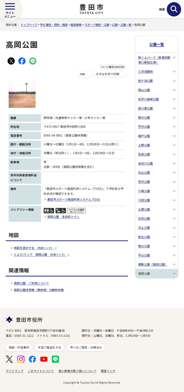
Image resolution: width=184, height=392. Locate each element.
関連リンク (108, 371)
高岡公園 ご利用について (31, 283)
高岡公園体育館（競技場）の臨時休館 (39, 290)
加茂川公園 (145, 163)
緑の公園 (144, 117)
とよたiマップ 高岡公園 (41, 254)
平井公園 (144, 126)
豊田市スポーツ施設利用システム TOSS (73, 199)
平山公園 (144, 255)
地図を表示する (35, 248)
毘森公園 (144, 154)
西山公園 (144, 90)
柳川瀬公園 (145, 108)
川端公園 (144, 191)
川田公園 (144, 200)
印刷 (82, 74)
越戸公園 (144, 136)
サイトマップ (14, 371)
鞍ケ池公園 (145, 80)
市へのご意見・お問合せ (86, 347)
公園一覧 (125, 25)
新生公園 (144, 237)
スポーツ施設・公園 (96, 25)
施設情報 (75, 25)
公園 (115, 25)
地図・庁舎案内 (19, 347)
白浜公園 (144, 218)
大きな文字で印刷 (107, 74)
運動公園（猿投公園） (152, 264)
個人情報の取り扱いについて (77, 371)
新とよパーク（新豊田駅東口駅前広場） (154, 59)
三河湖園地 (145, 71)
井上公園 (144, 227)
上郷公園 (144, 145)
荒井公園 (144, 181)
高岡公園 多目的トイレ (63, 216)
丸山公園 (144, 172)
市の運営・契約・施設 (54, 25)
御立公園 (144, 246)
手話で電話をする (49, 347)
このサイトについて (41, 371)
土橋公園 (144, 209)
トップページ (29, 25)
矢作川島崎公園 (148, 99)
